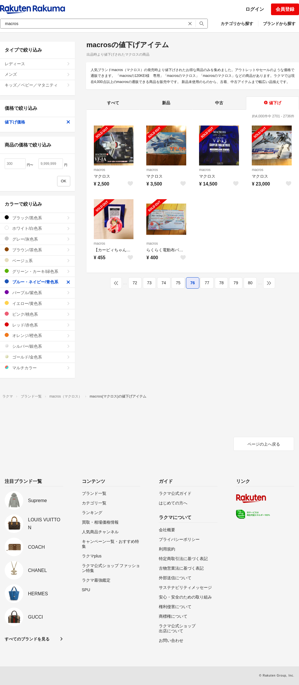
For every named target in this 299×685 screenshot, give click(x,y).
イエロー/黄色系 (37, 303)
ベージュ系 (37, 260)
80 (250, 282)
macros (99, 170)
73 (149, 282)
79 (235, 282)
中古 (219, 102)
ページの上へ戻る (263, 444)
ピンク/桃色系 (37, 314)
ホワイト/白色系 (37, 228)
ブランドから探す (279, 23)
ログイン (254, 9)
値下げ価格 (37, 122)
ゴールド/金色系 (37, 356)
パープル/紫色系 (37, 292)
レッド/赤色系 (37, 324)
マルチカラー (37, 367)
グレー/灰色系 (37, 238)
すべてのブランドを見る (27, 639)
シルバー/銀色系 (37, 346)
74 (163, 282)
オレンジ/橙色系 (37, 335)
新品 (166, 102)
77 (207, 282)
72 (135, 282)
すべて (113, 102)
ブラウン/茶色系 (37, 249)
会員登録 (285, 9)
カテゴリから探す (237, 23)
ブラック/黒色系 (37, 217)
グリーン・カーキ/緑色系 (37, 271)
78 (221, 282)
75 (178, 282)
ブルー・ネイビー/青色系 (37, 281)
